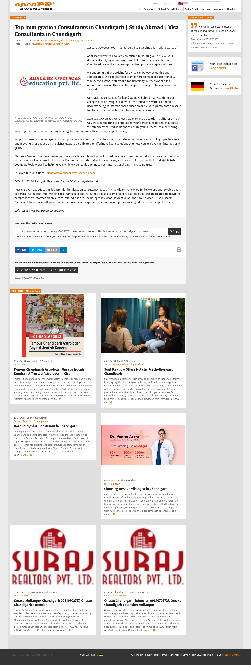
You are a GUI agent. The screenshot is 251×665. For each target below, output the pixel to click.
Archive (206, 9)
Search (229, 3)
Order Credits (192, 9)
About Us (231, 9)
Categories (149, 9)
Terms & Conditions (171, 655)
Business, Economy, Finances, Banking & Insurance (66, 40)
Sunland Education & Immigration (31, 421)
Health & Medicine (125, 361)
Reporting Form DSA (213, 655)
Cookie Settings (233, 655)
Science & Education (37, 418)
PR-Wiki (157, 3)
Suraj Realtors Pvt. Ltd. (25, 595)
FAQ (132, 655)
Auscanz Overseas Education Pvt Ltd (52, 43)
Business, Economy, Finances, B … (43, 592)
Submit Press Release (170, 9)
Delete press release (31, 270)
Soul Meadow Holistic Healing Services (123, 364)
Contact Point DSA (191, 655)
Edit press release (63, 270)
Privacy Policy (152, 655)
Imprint (167, 3)
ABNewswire (20, 364)
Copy (174, 231)
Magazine (219, 9)
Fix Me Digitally (112, 484)
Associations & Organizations (41, 361)
